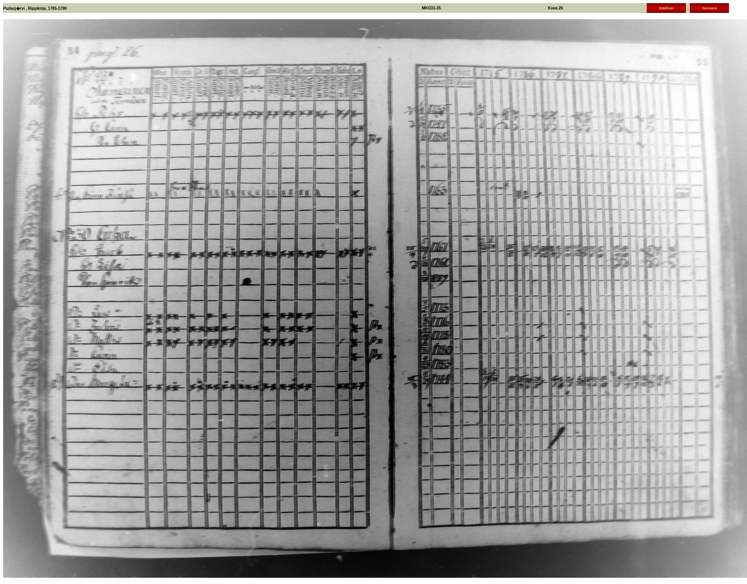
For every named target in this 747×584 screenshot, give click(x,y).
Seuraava (709, 8)
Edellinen (666, 8)
